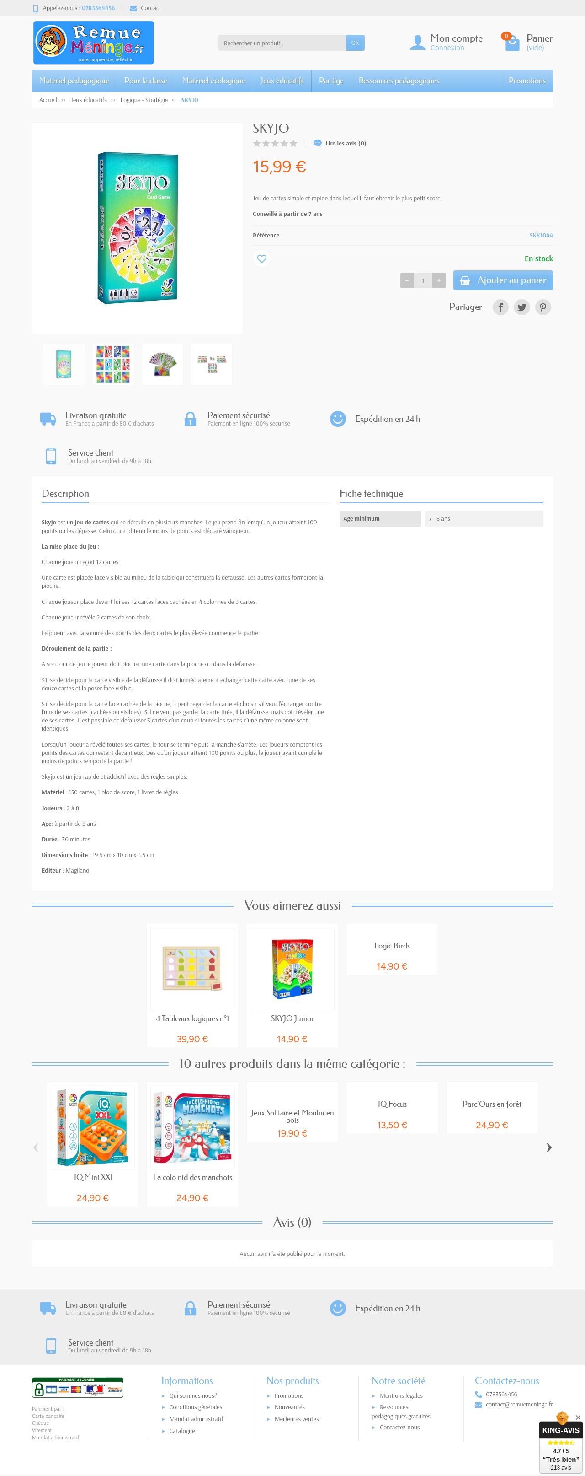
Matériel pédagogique (74, 80)
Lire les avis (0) (340, 143)
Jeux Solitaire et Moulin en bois (292, 1079)
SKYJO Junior (292, 981)
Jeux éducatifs (282, 80)
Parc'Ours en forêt (492, 1067)
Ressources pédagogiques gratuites (401, 1337)
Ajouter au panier (501, 281)
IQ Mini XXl (93, 1139)
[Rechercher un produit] (282, 42)
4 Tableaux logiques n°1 (192, 981)
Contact (145, 8)
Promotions (527, 80)
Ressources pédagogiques (399, 80)
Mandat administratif (196, 1345)
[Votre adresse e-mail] (273, 1419)
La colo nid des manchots (192, 1139)
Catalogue (182, 1357)
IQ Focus (392, 1067)
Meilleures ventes (297, 1345)
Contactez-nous (400, 1353)
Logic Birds (392, 908)
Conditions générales (196, 1333)
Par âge (331, 80)
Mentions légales (401, 1322)
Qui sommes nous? (193, 1322)
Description (65, 456)
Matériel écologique (213, 80)
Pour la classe (145, 80)
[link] (501, 308)
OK (355, 42)
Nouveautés (290, 1333)
